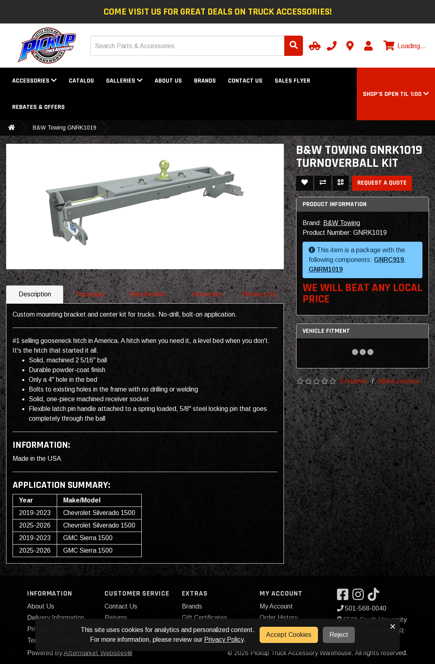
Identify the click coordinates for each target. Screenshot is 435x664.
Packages (90, 294)
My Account (276, 606)
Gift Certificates (204, 617)
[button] (396, 94)
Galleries (124, 81)
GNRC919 (389, 259)
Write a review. (399, 381)
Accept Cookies (288, 634)
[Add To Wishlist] (304, 183)
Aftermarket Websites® (98, 652)
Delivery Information (55, 617)
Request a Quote (382, 183)
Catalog (81, 81)
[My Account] (368, 46)
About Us (168, 81)
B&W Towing (341, 222)
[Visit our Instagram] (360, 597)
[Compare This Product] (322, 183)
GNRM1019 (326, 269)
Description (35, 294)
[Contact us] (350, 46)
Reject (338, 634)
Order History (279, 617)
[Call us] (332, 46)
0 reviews (353, 381)
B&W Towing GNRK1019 (64, 127)
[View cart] (404, 46)
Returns (115, 617)
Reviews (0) (259, 294)
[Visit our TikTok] (375, 597)
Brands (205, 81)
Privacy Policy (223, 639)
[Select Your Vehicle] (313, 46)
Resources (206, 294)
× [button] (393, 626)
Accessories (34, 81)
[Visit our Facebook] (344, 597)
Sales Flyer (292, 81)
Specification (147, 294)
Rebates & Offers (38, 107)
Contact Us (245, 81)
